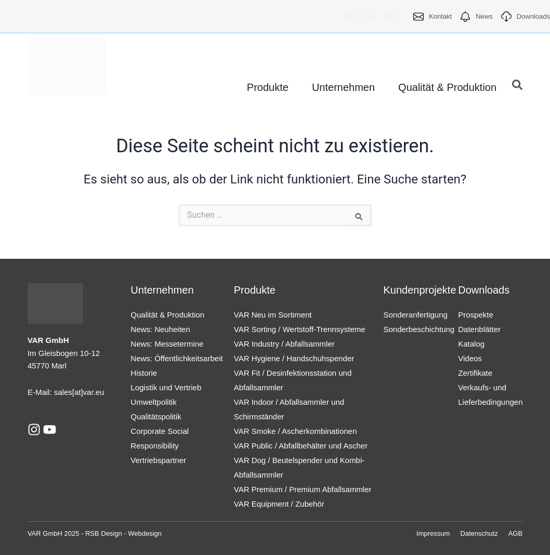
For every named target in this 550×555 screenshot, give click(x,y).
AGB (515, 533)
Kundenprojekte (419, 290)
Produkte (255, 290)
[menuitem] (349, 16)
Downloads (483, 290)
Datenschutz (478, 533)
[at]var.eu (88, 392)
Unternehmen (161, 290)
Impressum (433, 533)
